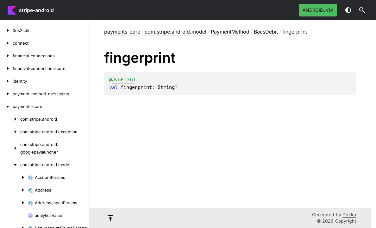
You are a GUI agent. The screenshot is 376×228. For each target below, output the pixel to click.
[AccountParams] (14, 177)
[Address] (14, 190)
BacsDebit (266, 31)
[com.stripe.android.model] (10, 164)
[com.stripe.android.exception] (10, 131)
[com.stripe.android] (10, 119)
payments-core (122, 31)
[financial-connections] (6, 55)
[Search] (362, 10)
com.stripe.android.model (175, 31)
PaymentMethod (230, 31)
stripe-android (36, 10)
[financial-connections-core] (6, 68)
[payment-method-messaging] (6, 93)
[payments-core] (6, 106)
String (166, 87)
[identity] (6, 81)
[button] (362, 10)
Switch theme (348, 10)
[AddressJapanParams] (14, 202)
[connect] (6, 43)
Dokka (349, 214)
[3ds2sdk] (6, 30)
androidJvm (318, 10)
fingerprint (136, 87)
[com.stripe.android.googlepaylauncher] (10, 148)
